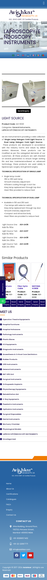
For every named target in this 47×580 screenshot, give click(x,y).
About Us (10, 489)
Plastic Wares (9, 339)
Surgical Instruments (12, 379)
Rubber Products (10, 359)
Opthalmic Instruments (13, 409)
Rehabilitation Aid (11, 394)
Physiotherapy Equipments (14, 389)
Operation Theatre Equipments (16, 319)
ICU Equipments (9, 344)
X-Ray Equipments (11, 399)
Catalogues (11, 499)
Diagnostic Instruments (13, 349)
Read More (14, 303)
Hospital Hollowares (11, 329)
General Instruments (21, 127)
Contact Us (11, 515)
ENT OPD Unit (8, 374)
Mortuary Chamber (11, 424)
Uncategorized (9, 439)
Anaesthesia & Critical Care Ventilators (20, 354)
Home (8, 483)
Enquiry (9, 509)
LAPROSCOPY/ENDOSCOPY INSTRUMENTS (19, 130)
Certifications (12, 494)
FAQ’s (8, 504)
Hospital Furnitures (11, 324)
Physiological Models (12, 429)
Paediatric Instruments (13, 404)
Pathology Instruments (13, 334)
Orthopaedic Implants (12, 384)
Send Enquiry (23, 111)
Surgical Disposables (12, 414)
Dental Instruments (11, 419)
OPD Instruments (10, 364)
